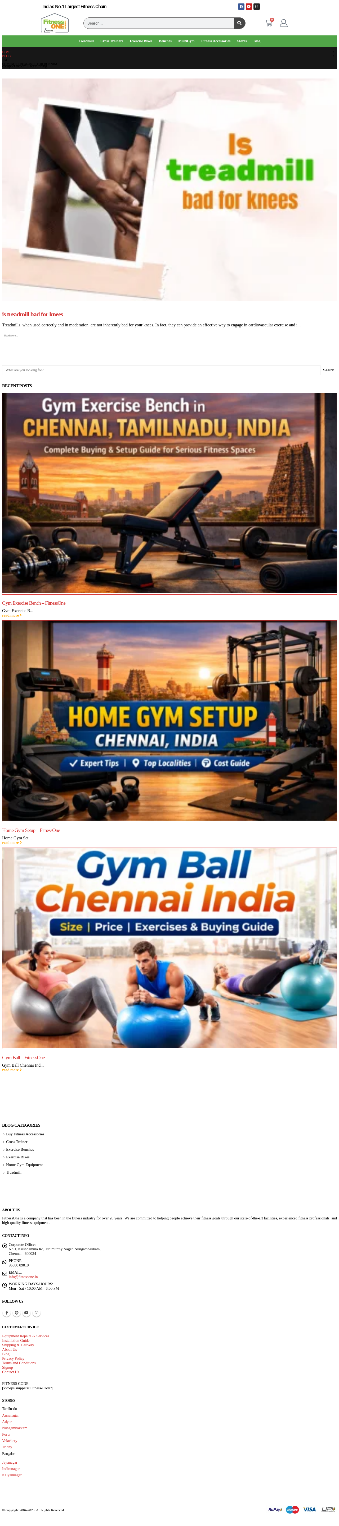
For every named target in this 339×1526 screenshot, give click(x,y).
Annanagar (10, 1415)
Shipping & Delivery (18, 1345)
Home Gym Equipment (24, 1165)
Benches (165, 41)
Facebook (7, 1313)
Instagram (37, 1313)
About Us (9, 1349)
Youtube (26, 1313)
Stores (242, 41)
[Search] (239, 23)
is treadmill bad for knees (32, 314)
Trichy (7, 1447)
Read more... (11, 335)
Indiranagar (11, 1469)
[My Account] (283, 23)
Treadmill (86, 41)
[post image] (169, 190)
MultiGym (186, 41)
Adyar (7, 1421)
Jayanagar (9, 1462)
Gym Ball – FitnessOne (23, 1057)
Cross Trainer (16, 1142)
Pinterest (17, 1313)
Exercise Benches (20, 1149)
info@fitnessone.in (23, 1277)
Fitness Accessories (216, 41)
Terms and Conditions (19, 1363)
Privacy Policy (13, 1358)
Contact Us (10, 1372)
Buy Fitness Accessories (25, 1134)
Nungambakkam (14, 1428)
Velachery (9, 1441)
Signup (7, 1367)
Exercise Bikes (141, 41)
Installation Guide (16, 1340)
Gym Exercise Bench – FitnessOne (33, 603)
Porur (6, 1434)
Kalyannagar (12, 1475)
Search (328, 370)
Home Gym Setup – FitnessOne (31, 830)
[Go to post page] (169, 494)
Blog (257, 41)
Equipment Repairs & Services (25, 1336)
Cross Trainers (111, 41)
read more (12, 615)
